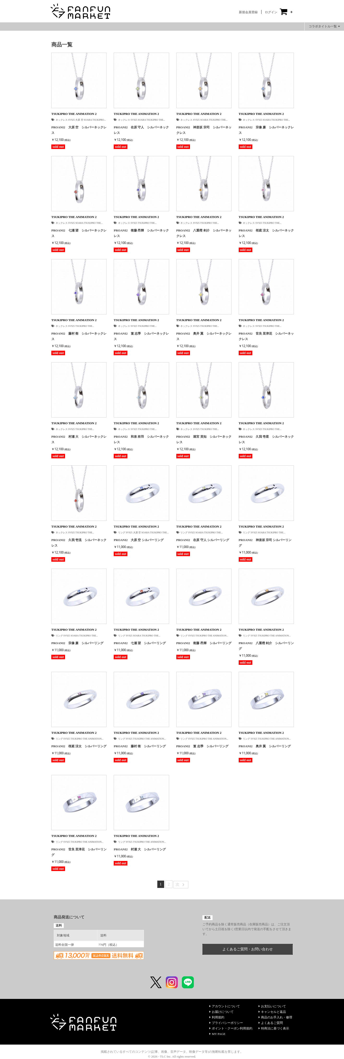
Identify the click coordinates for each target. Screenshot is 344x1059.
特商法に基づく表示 (274, 1028)
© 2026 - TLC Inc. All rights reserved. (172, 1056)
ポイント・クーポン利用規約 (230, 1028)
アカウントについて (224, 1006)
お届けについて (221, 1012)
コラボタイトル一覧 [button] (324, 26)
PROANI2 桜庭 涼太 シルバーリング (79, 746)
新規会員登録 (248, 12)
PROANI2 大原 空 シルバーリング (138, 540)
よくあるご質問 (271, 1023)
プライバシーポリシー (226, 1023)
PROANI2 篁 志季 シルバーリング (202, 746)
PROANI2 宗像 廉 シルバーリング (77, 643)
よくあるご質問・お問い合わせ (247, 949)
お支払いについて (272, 1006)
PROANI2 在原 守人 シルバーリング (202, 540)
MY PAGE (217, 1034)
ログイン (271, 12)
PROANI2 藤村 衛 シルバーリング (140, 746)
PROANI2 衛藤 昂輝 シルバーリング (203, 643)
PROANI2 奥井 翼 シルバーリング (265, 746)
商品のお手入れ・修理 (275, 1017)
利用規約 (216, 1017)
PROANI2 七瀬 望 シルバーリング (140, 643)
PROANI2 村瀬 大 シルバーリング (140, 849)
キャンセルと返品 (272, 1012)
